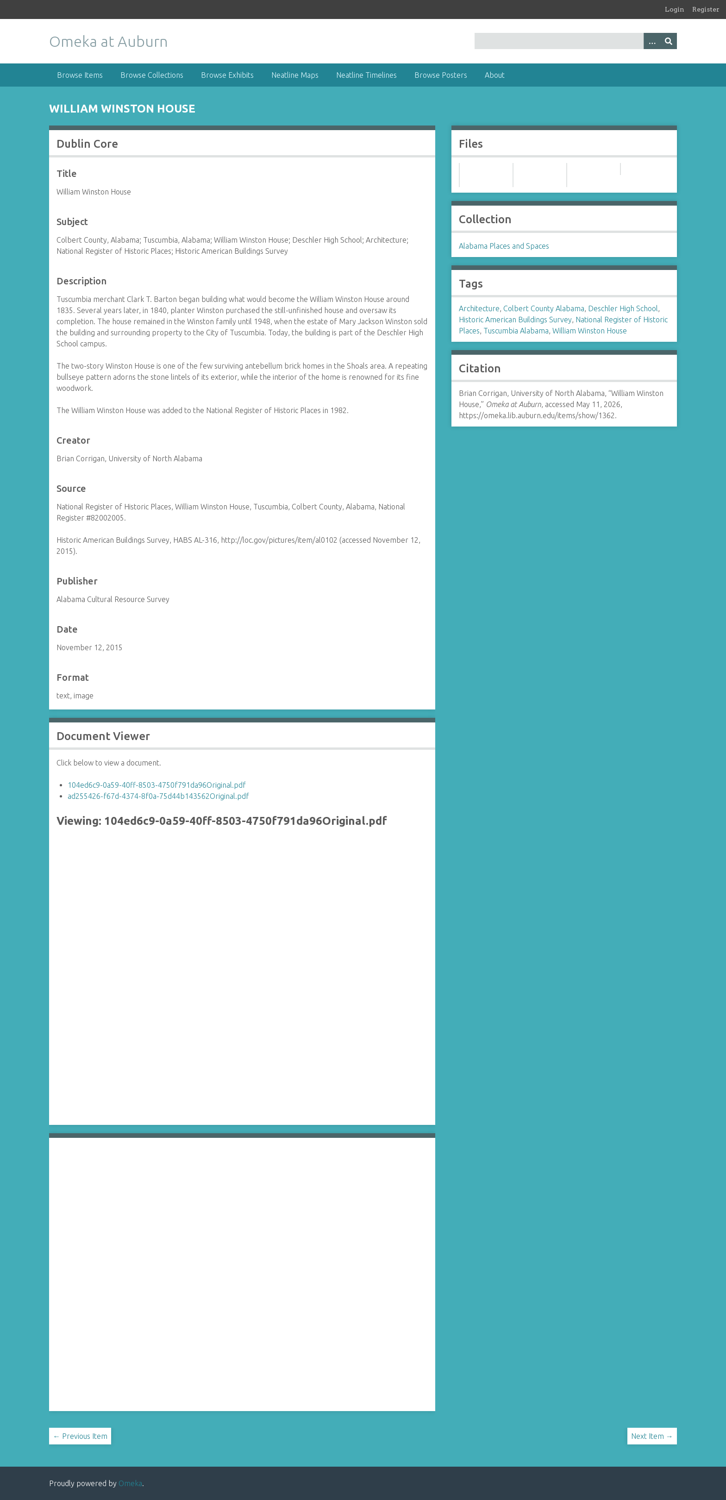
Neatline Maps (295, 75)
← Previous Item (80, 1436)
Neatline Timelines (366, 75)
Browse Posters (440, 75)
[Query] (575, 41)
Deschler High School (623, 308)
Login (674, 9)
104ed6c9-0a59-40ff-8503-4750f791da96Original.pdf (157, 785)
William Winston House (589, 330)
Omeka (130, 1483)
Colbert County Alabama (543, 308)
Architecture (479, 308)
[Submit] (668, 41)
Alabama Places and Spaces (504, 246)
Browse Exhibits (227, 75)
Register (706, 9)
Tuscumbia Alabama (516, 330)
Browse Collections (151, 75)
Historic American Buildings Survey (515, 319)
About (495, 75)
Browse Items (80, 75)
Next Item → (652, 1436)
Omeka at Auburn (108, 41)
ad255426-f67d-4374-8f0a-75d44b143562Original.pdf (158, 796)
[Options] (652, 41)
